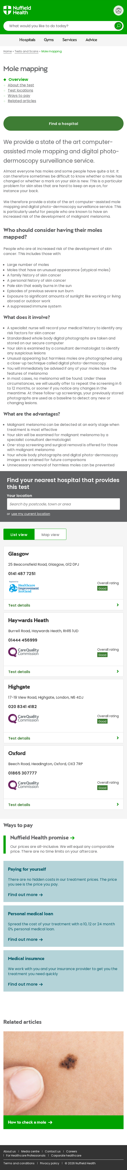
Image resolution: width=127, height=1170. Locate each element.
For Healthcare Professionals (26, 1155)
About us (9, 1151)
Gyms (49, 40)
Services (69, 40)
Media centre (30, 1151)
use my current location (30, 514)
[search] (63, 26)
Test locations (20, 90)
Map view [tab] (50, 534)
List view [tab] (19, 534)
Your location (19, 495)
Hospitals (27, 40)
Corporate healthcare (66, 1155)
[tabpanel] (63, 679)
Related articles (22, 100)
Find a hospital (63, 123)
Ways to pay (19, 95)
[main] (63, 595)
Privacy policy (49, 1163)
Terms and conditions (19, 1163)
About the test (21, 85)
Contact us (53, 1151)
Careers (71, 1151)
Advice (91, 40)
